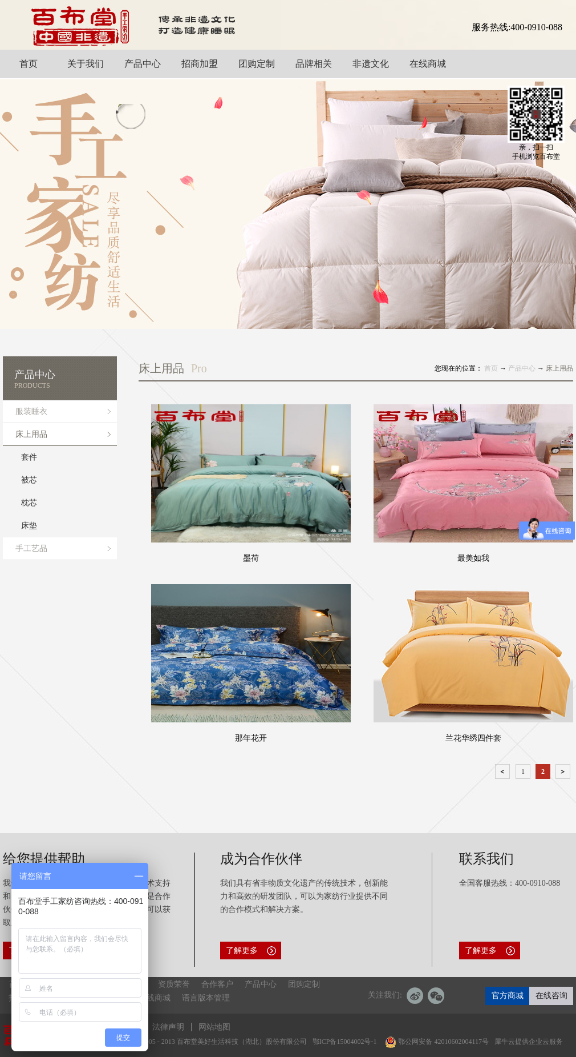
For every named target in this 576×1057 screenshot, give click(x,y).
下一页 (564, 773)
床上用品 (559, 368)
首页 (491, 368)
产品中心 (522, 368)
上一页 (503, 773)
